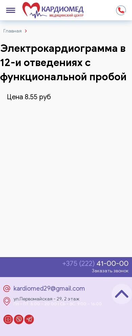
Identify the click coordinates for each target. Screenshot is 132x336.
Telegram (29, 319)
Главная (12, 31)
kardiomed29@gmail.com (49, 288)
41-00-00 (95, 264)
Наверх (122, 294)
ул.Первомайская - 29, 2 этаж (47, 299)
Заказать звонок (110, 271)
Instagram (8, 319)
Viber (18, 319)
